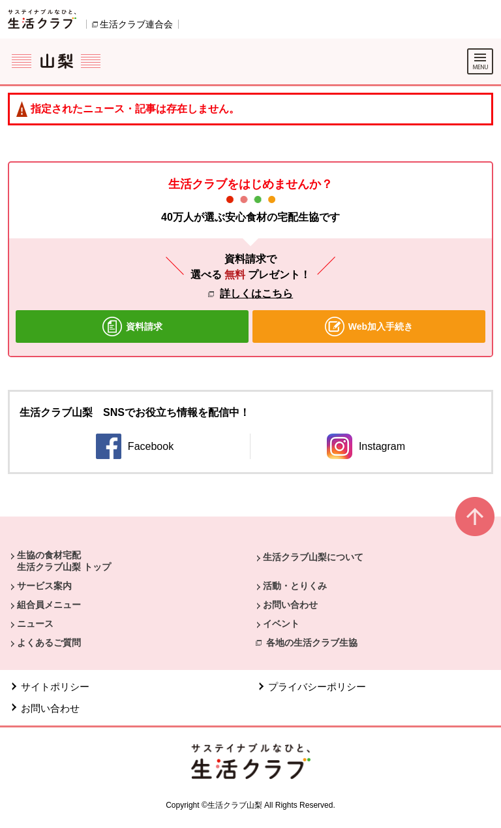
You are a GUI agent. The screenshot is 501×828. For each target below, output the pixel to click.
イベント (281, 623)
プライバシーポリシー (317, 686)
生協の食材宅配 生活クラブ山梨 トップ (64, 561)
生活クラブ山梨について (313, 557)
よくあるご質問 (49, 642)
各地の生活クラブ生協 (311, 642)
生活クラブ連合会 (136, 24)
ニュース (35, 623)
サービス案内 (44, 586)
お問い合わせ (290, 604)
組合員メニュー (49, 604)
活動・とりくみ (295, 586)
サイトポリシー (55, 686)
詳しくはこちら (256, 293)
